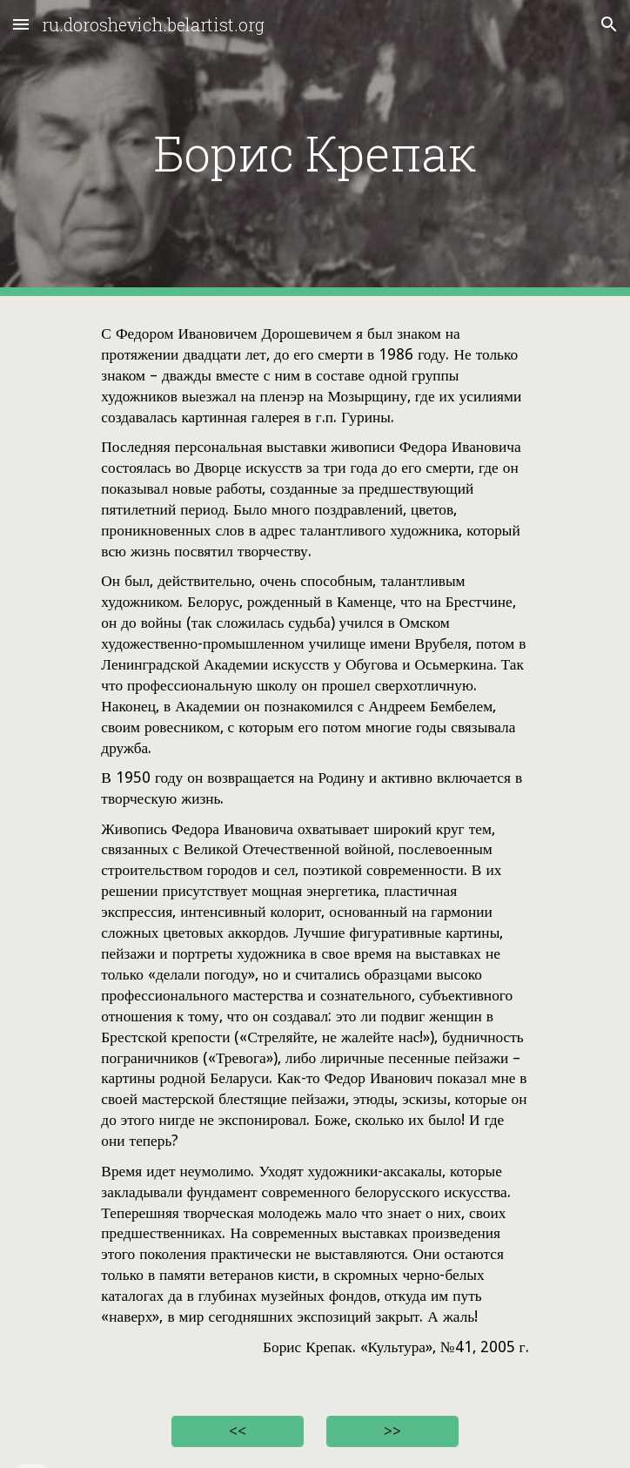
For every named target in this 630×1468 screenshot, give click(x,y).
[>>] (392, 1432)
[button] (21, 24)
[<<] (237, 1432)
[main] (314, 148)
